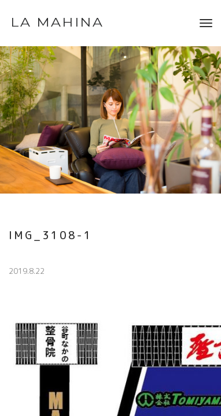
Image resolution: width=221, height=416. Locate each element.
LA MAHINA (57, 22)
